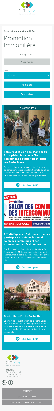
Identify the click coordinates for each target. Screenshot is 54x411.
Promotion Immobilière (23, 31)
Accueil (7, 31)
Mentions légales (27, 396)
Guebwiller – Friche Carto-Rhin (23, 316)
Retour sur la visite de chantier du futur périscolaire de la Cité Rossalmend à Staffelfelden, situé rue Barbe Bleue (25, 157)
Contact (27, 391)
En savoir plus (30, 185)
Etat (6, 70)
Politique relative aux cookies (27, 402)
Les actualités (27, 108)
